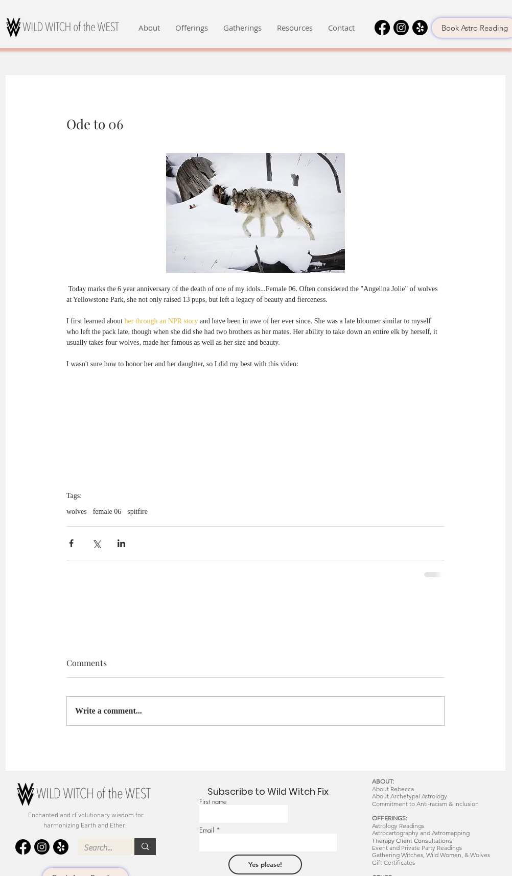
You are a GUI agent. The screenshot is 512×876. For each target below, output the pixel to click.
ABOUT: (383, 781)
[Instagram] (401, 27)
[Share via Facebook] (71, 543)
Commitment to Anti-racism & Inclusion (425, 804)
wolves (76, 511)
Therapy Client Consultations (412, 840)
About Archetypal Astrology (409, 796)
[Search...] (98, 848)
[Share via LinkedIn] (121, 543)
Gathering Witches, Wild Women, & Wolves (431, 855)
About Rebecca (393, 789)
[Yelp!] (420, 27)
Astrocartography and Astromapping (421, 833)
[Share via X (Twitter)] (96, 543)
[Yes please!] (265, 864)
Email (206, 830)
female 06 (107, 511)
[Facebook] (382, 27)
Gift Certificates (393, 862)
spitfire (137, 511)
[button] (149, 28)
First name (213, 801)
